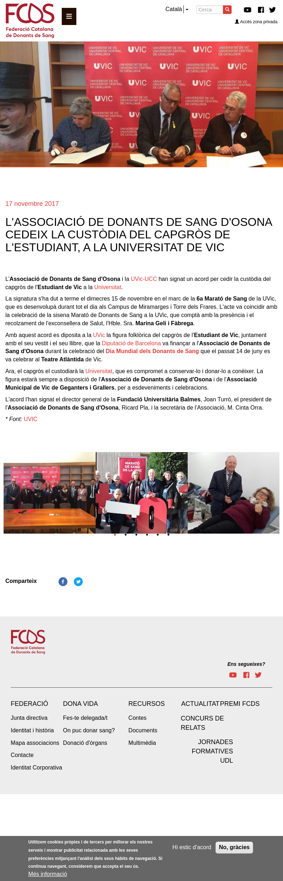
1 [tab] (114, 534)
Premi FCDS (239, 703)
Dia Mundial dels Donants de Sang (152, 351)
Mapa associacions (35, 743)
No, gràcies (234, 848)
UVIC (30, 419)
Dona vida (80, 703)
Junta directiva (29, 718)
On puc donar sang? (89, 730)
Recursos (146, 703)
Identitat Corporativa (36, 767)
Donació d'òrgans (85, 743)
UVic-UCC (144, 279)
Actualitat (200, 703)
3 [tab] (136, 534)
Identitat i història (32, 730)
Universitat (107, 287)
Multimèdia (142, 743)
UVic (99, 335)
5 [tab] (157, 534)
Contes (137, 718)
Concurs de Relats (202, 723)
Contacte (22, 755)
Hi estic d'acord (191, 848)
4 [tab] (147, 534)
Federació (29, 703)
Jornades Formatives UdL (212, 751)
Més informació (47, 874)
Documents (142, 730)
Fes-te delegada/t (85, 718)
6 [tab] (168, 534)
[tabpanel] (50, 495)
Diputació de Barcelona (131, 343)
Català (174, 9)
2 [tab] (125, 534)
